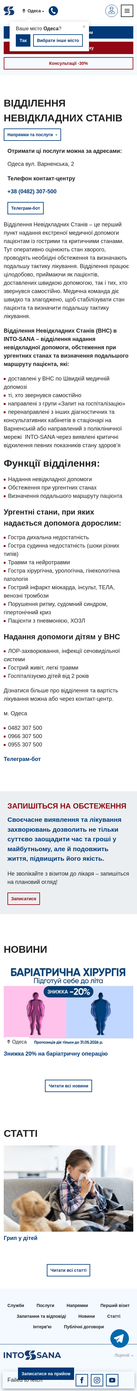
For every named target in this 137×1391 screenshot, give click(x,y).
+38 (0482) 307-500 (32, 191)
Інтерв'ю (42, 1326)
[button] (35, 11)
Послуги (45, 1305)
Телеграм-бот (22, 759)
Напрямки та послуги (32, 134)
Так (23, 40)
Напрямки (77, 1305)
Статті (113, 1316)
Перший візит (115, 1305)
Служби (15, 1305)
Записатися (23, 898)
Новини (86, 1316)
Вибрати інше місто (58, 40)
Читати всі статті (68, 1270)
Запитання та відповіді (41, 1316)
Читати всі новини (68, 1085)
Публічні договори (84, 1326)
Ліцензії (122, 1355)
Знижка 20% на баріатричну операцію (56, 1054)
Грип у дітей (21, 1238)
